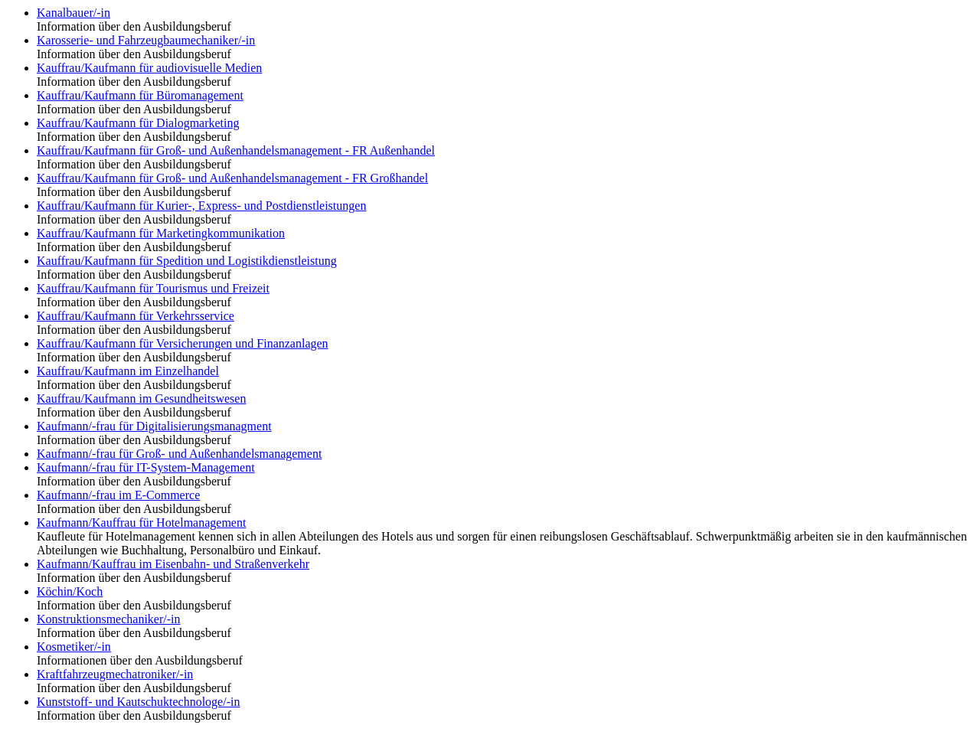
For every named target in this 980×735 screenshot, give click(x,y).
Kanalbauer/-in (73, 12)
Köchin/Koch (70, 591)
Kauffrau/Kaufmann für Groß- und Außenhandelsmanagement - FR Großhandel (232, 178)
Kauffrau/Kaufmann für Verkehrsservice (135, 315)
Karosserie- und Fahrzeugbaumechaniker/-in (146, 40)
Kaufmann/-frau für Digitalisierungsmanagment (154, 426)
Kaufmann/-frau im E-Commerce (118, 494)
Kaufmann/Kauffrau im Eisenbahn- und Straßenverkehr (173, 563)
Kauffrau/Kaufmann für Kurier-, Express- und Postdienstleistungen (201, 205)
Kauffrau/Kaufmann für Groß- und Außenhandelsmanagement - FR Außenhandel (236, 150)
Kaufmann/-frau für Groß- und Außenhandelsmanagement (179, 453)
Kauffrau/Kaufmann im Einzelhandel (128, 370)
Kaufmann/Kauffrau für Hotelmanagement (141, 522)
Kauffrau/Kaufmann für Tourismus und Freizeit (153, 288)
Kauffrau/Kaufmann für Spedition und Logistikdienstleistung (187, 260)
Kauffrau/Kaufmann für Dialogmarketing (138, 122)
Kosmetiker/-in (74, 646)
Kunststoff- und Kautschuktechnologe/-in (138, 701)
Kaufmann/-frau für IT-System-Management (146, 467)
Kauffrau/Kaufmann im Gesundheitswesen (141, 398)
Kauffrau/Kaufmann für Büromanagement (140, 95)
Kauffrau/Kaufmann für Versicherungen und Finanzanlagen (182, 343)
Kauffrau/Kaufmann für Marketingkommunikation (161, 233)
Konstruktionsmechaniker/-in (109, 619)
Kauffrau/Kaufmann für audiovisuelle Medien (149, 67)
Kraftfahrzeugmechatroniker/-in (115, 674)
